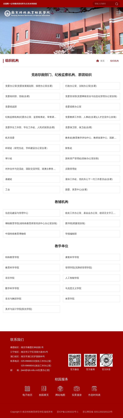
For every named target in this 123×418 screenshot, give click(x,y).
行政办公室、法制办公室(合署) (81, 86)
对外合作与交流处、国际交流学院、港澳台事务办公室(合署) (32, 168)
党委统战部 (11, 106)
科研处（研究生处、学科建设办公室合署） (27, 148)
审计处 (8, 158)
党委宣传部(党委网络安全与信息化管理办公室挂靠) (91, 96)
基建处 (8, 179)
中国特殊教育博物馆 (15, 233)
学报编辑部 (71, 233)
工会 (7, 189)
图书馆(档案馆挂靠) (75, 223)
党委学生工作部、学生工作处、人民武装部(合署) (30, 127)
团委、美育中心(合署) (76, 189)
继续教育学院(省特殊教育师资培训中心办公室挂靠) (31, 223)
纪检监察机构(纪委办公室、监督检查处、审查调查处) (32, 117)
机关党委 (9, 137)
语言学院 (9, 278)
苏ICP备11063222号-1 (67, 412)
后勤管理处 (71, 168)
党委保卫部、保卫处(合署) (78, 127)
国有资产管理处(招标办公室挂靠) (82, 158)
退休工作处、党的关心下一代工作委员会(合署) (88, 179)
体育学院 (69, 298)
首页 (102, 61)
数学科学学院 (12, 288)
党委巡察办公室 (73, 106)
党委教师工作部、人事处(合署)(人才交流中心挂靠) (90, 117)
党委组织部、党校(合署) (17, 96)
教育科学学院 (12, 267)
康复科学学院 (72, 257)
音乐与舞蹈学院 (13, 298)
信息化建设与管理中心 (16, 213)
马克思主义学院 (73, 288)
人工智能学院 (72, 278)
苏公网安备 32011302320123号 (98, 412)
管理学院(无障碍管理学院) (78, 267)
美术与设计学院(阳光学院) (18, 309)
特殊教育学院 (12, 257)
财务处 (68, 148)
